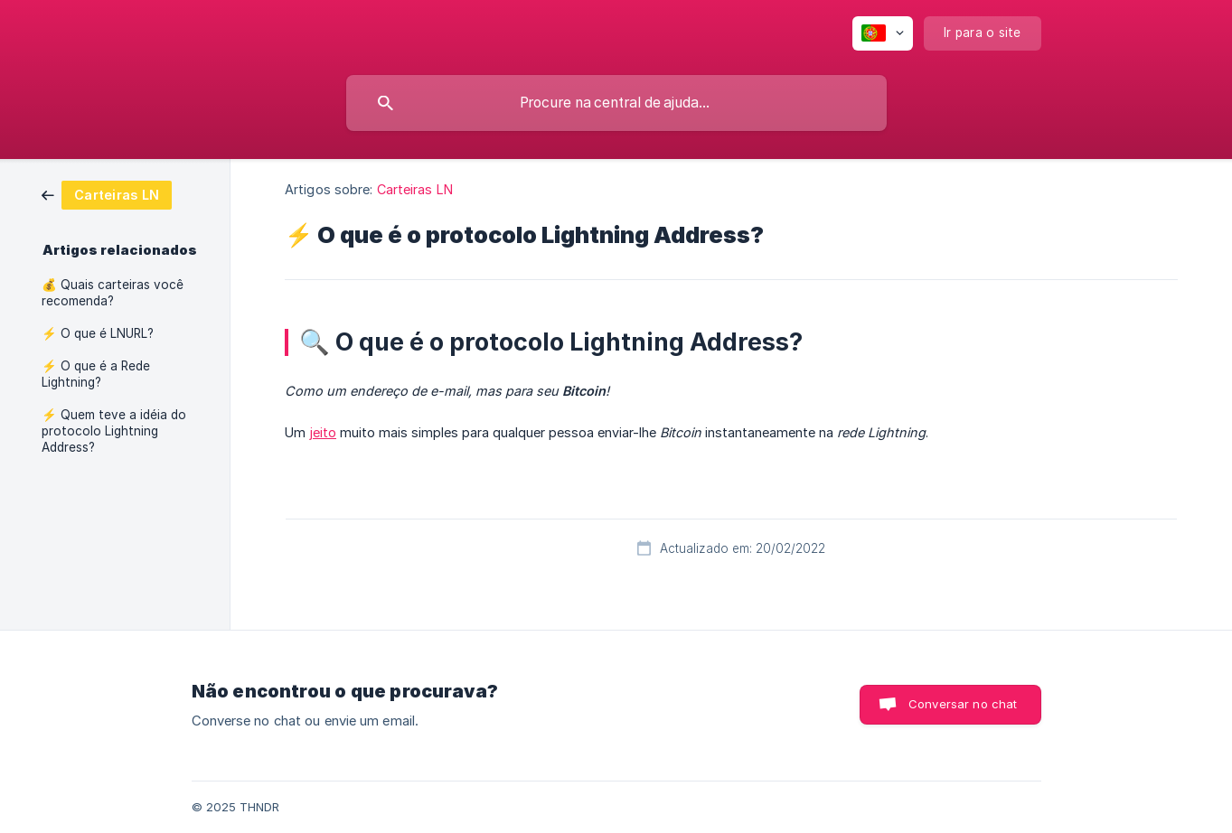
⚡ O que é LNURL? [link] (98, 333)
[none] (882, 33)
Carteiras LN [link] (415, 189)
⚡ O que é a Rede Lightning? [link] (96, 374)
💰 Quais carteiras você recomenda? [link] (112, 292)
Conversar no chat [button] (963, 704)
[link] (107, 193)
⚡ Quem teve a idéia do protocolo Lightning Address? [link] (114, 430)
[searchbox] (616, 103)
